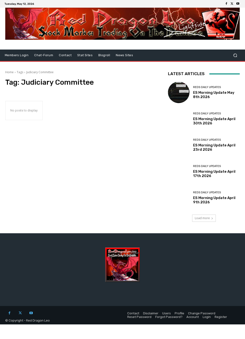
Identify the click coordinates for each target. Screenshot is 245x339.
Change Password (201, 313)
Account (192, 317)
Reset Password (139, 317)
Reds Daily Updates (207, 87)
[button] (235, 55)
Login (207, 317)
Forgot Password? (169, 317)
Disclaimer (150, 313)
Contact (65, 55)
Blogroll (104, 55)
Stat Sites (85, 55)
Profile (179, 313)
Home (9, 72)
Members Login (16, 55)
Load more (204, 218)
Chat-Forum (43, 55)
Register (221, 317)
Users (166, 313)
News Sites (124, 55)
